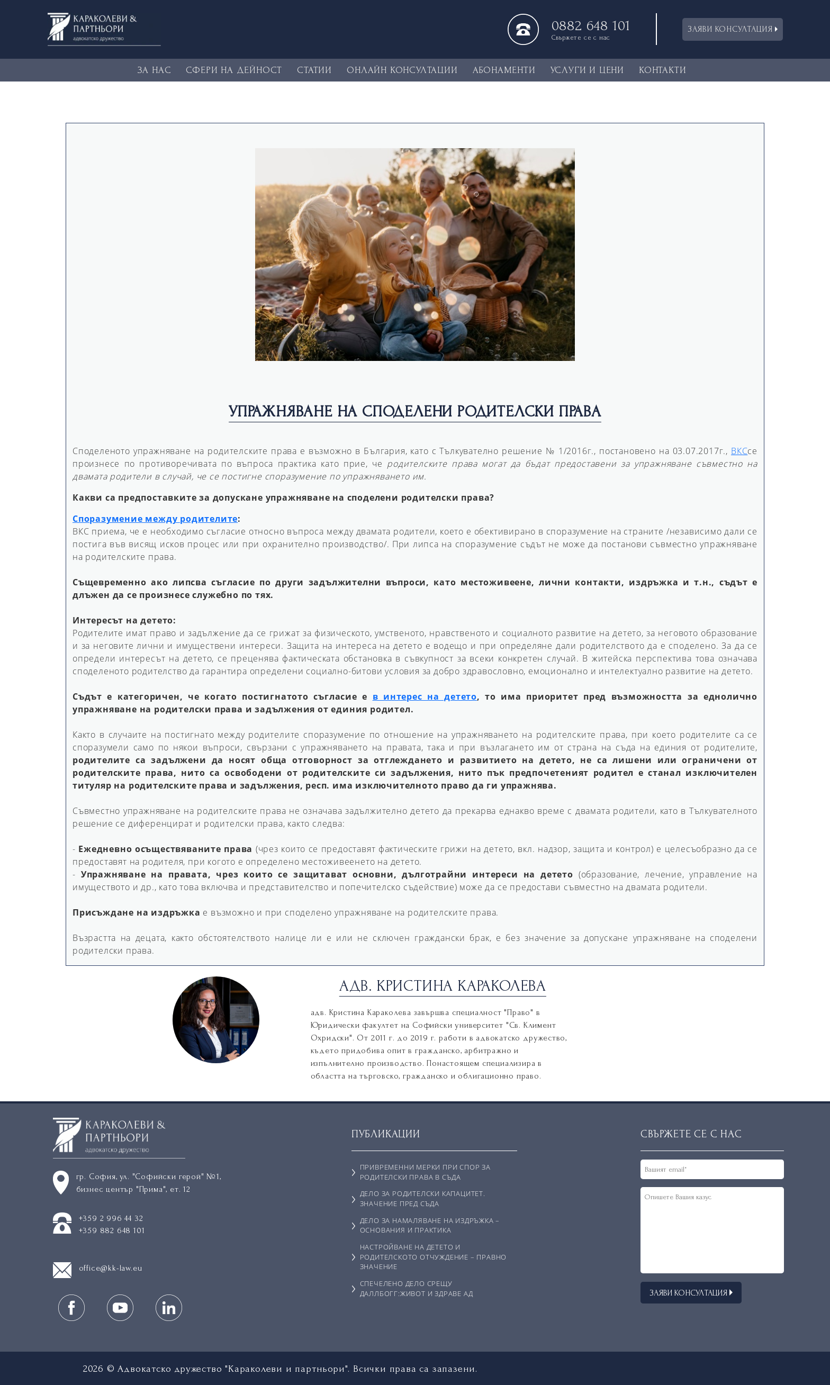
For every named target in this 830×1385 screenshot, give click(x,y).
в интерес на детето (425, 696)
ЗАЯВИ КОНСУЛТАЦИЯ (733, 29)
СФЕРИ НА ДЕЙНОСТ (234, 70)
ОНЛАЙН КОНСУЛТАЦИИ (402, 70)
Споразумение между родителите (155, 518)
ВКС (739, 451)
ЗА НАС (155, 70)
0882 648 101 (591, 26)
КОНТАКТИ (662, 70)
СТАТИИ (314, 70)
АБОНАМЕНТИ (504, 70)
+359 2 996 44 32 (111, 1218)
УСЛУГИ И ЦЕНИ (587, 70)
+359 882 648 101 (112, 1230)
